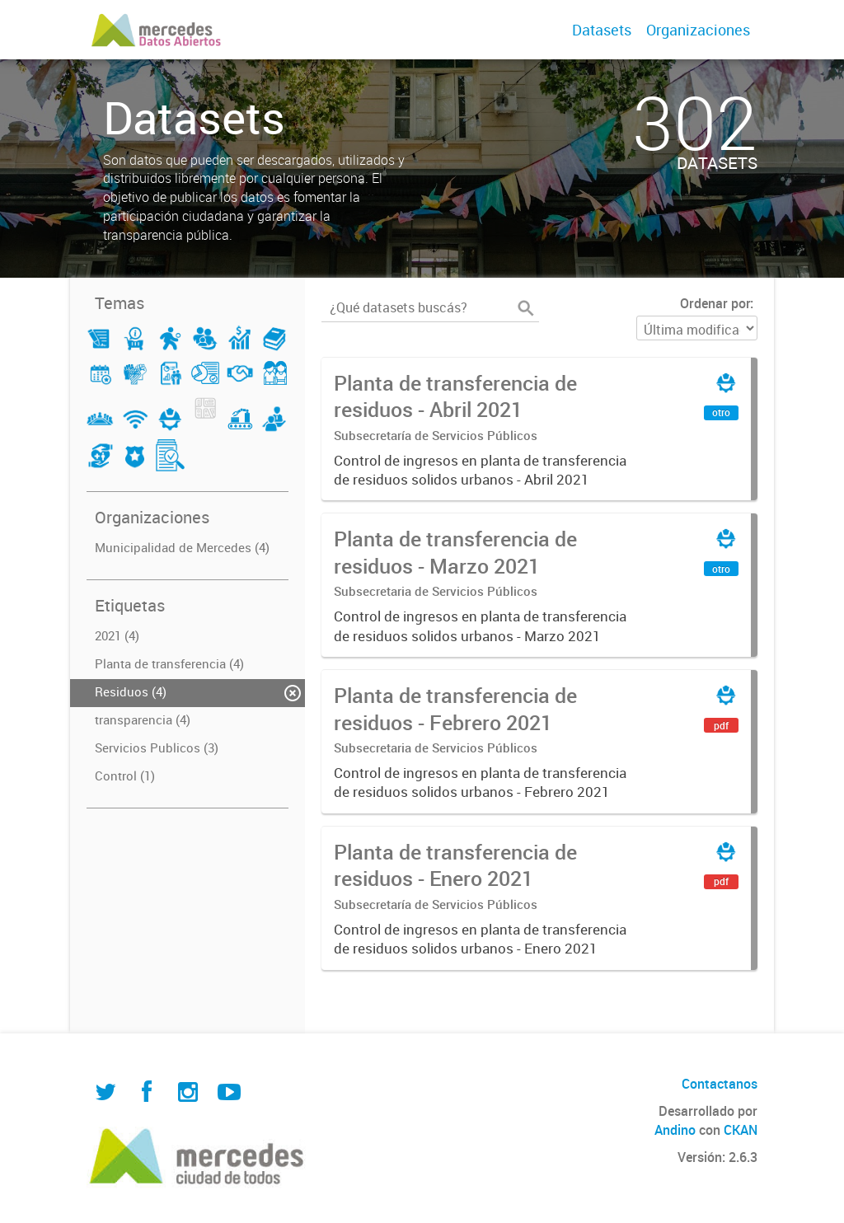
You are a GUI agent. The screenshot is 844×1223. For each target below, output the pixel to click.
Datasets (601, 30)
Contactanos (719, 1084)
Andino (675, 1130)
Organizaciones (698, 30)
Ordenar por (715, 303)
